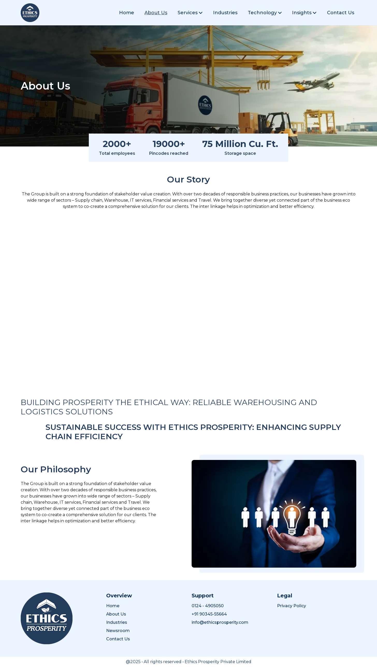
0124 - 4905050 (208, 605)
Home (126, 13)
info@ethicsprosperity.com (220, 622)
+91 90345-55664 (209, 614)
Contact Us (340, 13)
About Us (155, 13)
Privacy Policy (291, 605)
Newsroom (118, 630)
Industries (225, 13)
